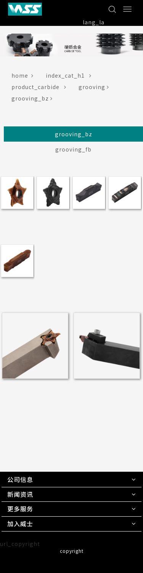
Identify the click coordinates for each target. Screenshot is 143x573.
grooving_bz (33, 98)
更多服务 (20, 508)
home (24, 75)
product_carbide (40, 87)
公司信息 (20, 479)
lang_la (93, 22)
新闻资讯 (20, 494)
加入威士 (20, 523)
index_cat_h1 (70, 75)
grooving (95, 87)
